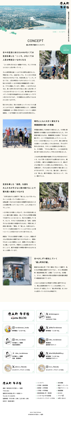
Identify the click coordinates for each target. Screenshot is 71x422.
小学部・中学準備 (42, 390)
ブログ (61, 396)
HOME (54, 32)
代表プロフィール (63, 388)
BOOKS (60, 393)
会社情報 (60, 383)
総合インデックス (63, 385)
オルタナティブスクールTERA (46, 398)
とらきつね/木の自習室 (44, 396)
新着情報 (60, 390)
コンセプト (40, 383)
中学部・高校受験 (42, 385)
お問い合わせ (62, 398)
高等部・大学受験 (42, 388)
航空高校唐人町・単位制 (44, 393)
